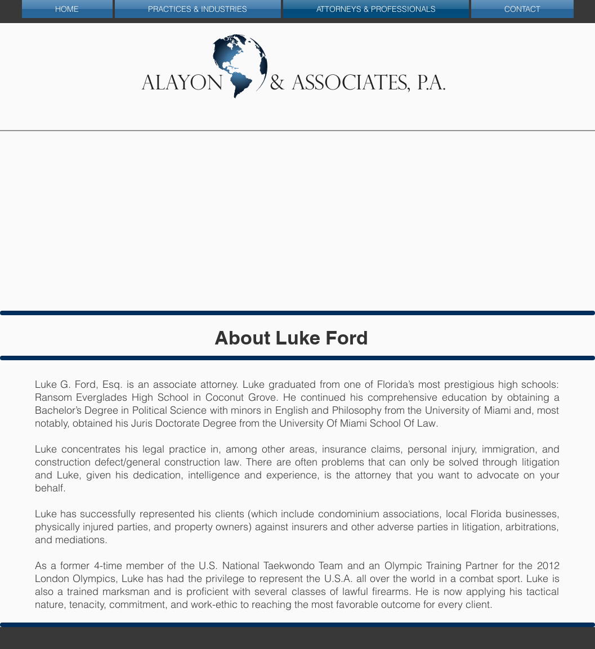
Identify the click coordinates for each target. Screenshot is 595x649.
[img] (297, 221)
